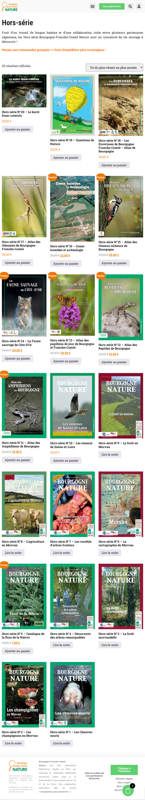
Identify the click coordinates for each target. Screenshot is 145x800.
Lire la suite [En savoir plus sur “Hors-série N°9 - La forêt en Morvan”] (110, 454)
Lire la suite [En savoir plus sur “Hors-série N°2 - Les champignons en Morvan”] (13, 743)
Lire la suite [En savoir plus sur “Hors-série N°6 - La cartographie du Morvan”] (110, 553)
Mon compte (124, 782)
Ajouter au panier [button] (17, 129)
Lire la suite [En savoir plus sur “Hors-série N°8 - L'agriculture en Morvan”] (13, 553)
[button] (130, 6)
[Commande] (114, 67)
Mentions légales (124, 778)
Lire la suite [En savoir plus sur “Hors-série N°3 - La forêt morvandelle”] (110, 645)
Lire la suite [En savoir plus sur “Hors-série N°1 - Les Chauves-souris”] (61, 743)
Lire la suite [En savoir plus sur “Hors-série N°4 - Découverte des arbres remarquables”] (61, 645)
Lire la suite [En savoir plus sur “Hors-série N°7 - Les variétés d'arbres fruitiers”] (61, 553)
